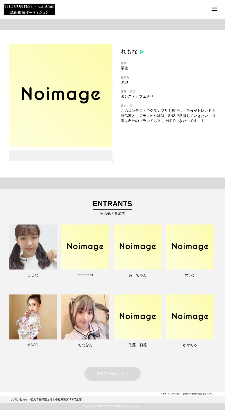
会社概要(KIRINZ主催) (69, 400)
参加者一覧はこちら (112, 374)
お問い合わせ (19, 400)
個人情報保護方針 (41, 400)
